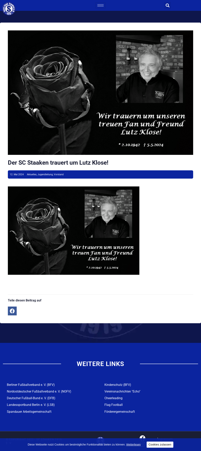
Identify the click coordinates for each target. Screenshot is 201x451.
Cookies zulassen (160, 444)
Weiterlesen (133, 444)
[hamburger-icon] (100, 5)
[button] (167, 5)
